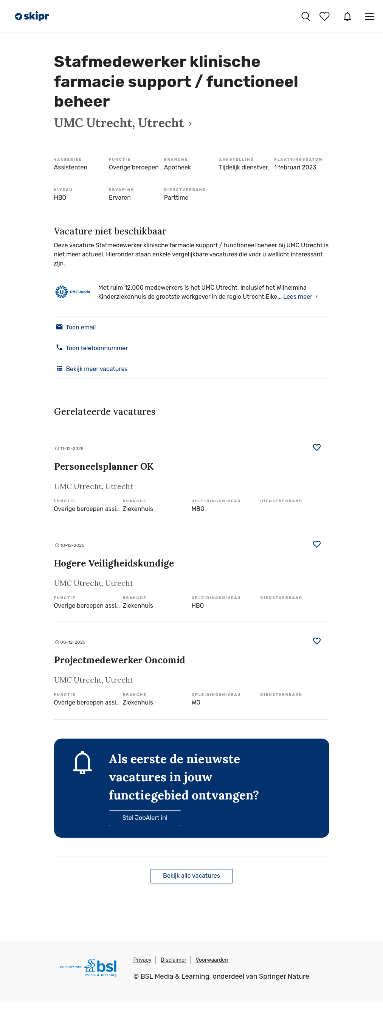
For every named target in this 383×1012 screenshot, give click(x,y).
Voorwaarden (212, 960)
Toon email (75, 326)
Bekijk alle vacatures (191, 875)
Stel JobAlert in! (144, 817)
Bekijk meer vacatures (91, 368)
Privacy (142, 960)
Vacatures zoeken (305, 16)
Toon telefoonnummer (91, 347)
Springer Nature (284, 976)
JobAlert (347, 16)
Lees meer (297, 296)
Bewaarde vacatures (325, 16)
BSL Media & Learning (175, 976)
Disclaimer (173, 960)
